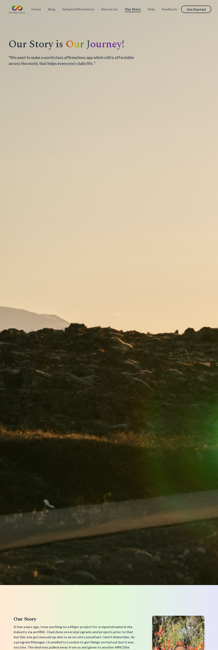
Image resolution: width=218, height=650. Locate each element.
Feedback (169, 9)
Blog (51, 9)
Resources (109, 9)
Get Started (196, 9)
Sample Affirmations (78, 9)
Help (151, 9)
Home (36, 9)
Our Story (133, 9)
